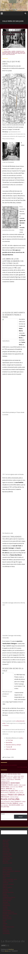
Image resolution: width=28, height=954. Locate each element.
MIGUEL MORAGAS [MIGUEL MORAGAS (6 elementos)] (5, 785)
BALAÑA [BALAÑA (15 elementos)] (4, 769)
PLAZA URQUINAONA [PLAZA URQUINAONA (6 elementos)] (5, 795)
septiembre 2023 (7, 851)
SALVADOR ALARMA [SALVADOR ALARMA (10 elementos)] (14, 798)
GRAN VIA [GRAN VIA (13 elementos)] (9, 782)
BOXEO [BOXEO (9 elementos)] (3, 771)
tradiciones (6, 923)
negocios (5, 902)
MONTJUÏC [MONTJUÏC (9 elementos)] (13, 786)
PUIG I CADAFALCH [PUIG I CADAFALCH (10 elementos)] (16, 795)
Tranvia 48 (9, 740)
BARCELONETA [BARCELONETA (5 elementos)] (10, 769)
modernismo (6, 897)
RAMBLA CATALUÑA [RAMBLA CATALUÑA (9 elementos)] (6, 796)
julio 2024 (5, 835)
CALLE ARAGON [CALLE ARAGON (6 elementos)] (8, 771)
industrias (5, 889)
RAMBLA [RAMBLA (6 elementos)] (24, 795)
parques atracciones (8, 905)
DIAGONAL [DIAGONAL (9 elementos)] (18, 773)
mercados (5, 895)
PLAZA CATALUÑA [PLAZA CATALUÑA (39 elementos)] (10, 792)
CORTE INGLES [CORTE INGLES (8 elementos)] (10, 773)
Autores (6, 719)
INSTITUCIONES (7, 892)
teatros (5, 922)
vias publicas (11, 34)
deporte (5, 879)
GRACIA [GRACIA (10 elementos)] (3, 782)
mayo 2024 (6, 838)
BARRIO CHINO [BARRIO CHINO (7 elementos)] (17, 769)
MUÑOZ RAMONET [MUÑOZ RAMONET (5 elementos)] (19, 785)
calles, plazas (6, 32)
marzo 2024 (6, 841)
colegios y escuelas (8, 874)
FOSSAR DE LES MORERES (9, 758)
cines (4, 871)
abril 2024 (5, 840)
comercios (5, 876)
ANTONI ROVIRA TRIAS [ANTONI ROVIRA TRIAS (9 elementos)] (14, 767)
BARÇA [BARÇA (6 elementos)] (22, 769)
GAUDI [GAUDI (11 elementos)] (20, 780)
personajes (6, 908)
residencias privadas (8, 920)
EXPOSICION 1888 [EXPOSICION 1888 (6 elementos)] (14, 780)
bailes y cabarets (7, 863)
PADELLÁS (22, 52)
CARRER (13, 51)
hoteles (5, 887)
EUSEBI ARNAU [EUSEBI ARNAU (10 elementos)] (5, 780)
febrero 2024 (6, 843)
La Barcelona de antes (14, 9)
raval (4, 918)
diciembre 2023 (7, 846)
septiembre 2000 (7, 856)
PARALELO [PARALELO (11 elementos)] (4, 788)
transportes (6, 925)
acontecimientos (7, 861)
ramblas (5, 917)
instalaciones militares (9, 890)
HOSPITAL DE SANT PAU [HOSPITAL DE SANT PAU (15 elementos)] (9, 784)
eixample (5, 882)
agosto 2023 (6, 853)
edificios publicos (7, 881)
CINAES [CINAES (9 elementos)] (15, 771)
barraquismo (6, 866)
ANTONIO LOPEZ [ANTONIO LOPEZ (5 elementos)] (4, 767)
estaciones (6, 884)
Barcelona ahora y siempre (13, 738)
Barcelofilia (9, 736)
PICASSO (4, 53)
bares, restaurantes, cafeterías (11, 864)
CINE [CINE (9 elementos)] (18, 771)
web (21, 731)
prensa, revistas (7, 912)
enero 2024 (6, 845)
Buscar (3, 807)
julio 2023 (5, 854)
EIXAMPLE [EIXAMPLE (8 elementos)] (15, 778)
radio (4, 915)
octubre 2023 (6, 849)
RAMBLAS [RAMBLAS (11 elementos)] (15, 796)
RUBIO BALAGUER (10, 54)
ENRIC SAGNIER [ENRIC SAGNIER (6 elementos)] (22, 778)
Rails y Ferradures (11, 742)
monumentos (6, 899)
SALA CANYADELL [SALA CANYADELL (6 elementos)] (4, 798)
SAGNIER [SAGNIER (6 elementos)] (21, 796)
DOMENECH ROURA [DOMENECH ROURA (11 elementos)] (7, 778)
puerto (5, 913)
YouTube (10, 733)
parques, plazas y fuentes (10, 907)
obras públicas (7, 904)
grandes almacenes (8, 886)
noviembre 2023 (7, 848)
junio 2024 (6, 836)
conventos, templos (16, 32)
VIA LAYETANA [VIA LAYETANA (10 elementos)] (5, 800)
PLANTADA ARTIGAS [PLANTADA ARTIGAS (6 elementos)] (14, 790)
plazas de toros (7, 910)
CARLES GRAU (7, 51)
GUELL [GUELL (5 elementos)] (14, 782)
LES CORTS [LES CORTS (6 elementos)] (21, 784)
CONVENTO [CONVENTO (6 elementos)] (3, 773)
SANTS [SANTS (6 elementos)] (22, 798)
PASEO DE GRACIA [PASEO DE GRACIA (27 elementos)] (16, 788)
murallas (5, 900)
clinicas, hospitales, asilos (10, 872)
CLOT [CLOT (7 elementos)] (22, 771)
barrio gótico (6, 868)
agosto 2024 (6, 833)
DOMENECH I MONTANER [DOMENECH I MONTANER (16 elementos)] (10, 776)
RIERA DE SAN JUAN (12, 53)
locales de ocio (7, 894)
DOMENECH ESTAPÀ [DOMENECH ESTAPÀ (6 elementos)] (5, 774)
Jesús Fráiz (6, 49)
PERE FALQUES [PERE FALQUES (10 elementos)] (5, 790)
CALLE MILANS (22, 760)
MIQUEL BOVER (15, 52)
